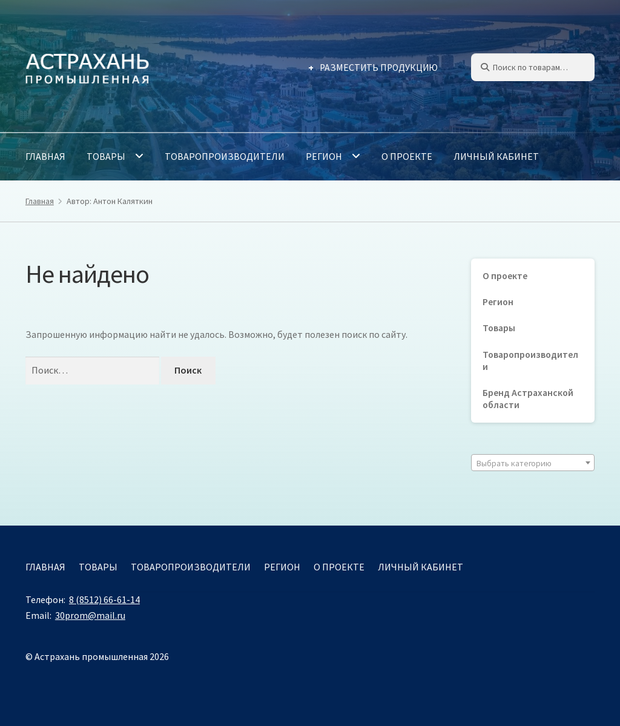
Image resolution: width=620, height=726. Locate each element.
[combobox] (533, 462)
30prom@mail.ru (90, 615)
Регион (324, 156)
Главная (45, 156)
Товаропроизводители (225, 156)
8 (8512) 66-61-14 (104, 599)
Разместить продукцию (379, 67)
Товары (106, 156)
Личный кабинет (496, 156)
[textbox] (533, 463)
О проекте (406, 156)
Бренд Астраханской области (528, 399)
